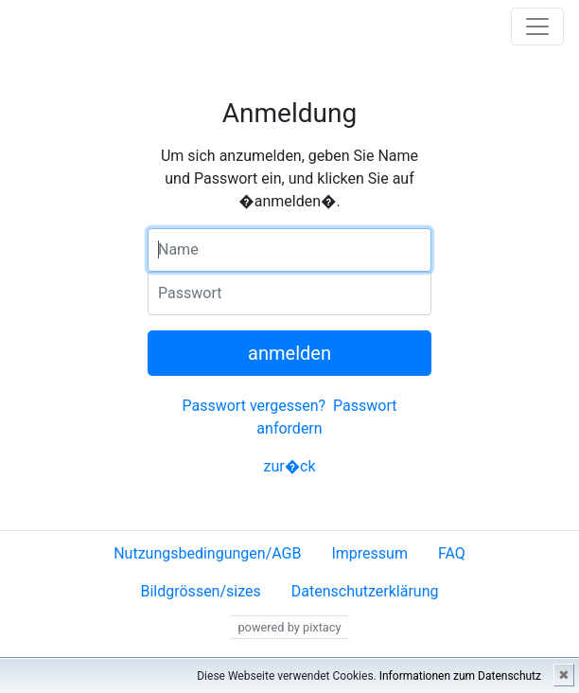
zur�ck (289, 466)
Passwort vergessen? (253, 406)
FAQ (451, 553)
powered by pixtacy (289, 627)
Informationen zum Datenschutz (460, 676)
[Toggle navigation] (537, 26)
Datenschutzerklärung (365, 591)
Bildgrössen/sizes (200, 591)
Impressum (369, 553)
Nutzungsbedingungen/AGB (207, 553)
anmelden (289, 353)
